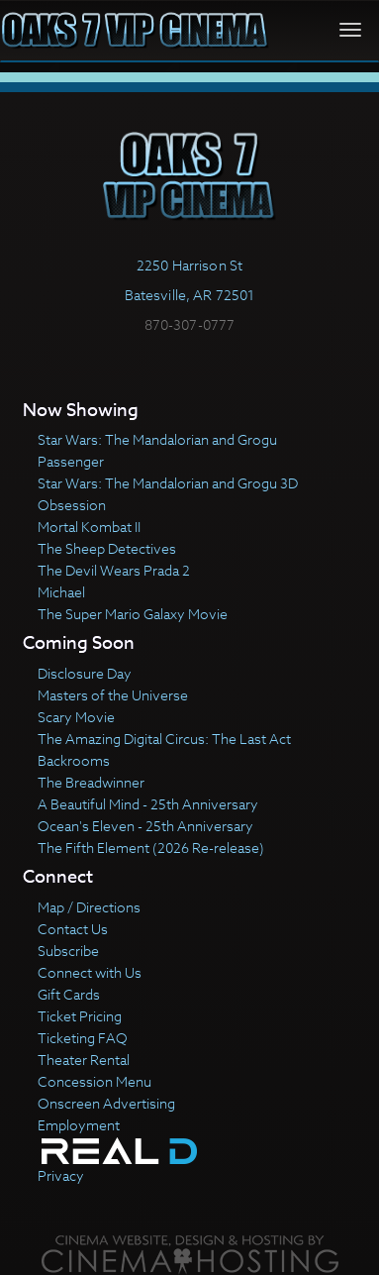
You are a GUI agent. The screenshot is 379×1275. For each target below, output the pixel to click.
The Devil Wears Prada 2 (114, 570)
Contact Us (73, 928)
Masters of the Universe (113, 695)
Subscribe (68, 950)
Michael (61, 592)
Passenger (71, 461)
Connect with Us (90, 972)
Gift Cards (69, 994)
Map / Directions (89, 907)
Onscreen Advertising (106, 1103)
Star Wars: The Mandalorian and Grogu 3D (168, 483)
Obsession (72, 504)
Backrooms (74, 760)
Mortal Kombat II (89, 526)
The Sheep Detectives (107, 548)
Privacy (61, 1175)
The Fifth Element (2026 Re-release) (151, 847)
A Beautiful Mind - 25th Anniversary (148, 804)
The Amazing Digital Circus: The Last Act (164, 738)
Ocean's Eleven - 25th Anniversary (145, 825)
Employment (79, 1125)
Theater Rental (84, 1059)
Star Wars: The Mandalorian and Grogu (157, 439)
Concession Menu (94, 1081)
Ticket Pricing (80, 1016)
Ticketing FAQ (83, 1037)
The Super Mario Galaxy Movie (133, 613)
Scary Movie (76, 716)
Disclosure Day (85, 673)
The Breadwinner (91, 782)
